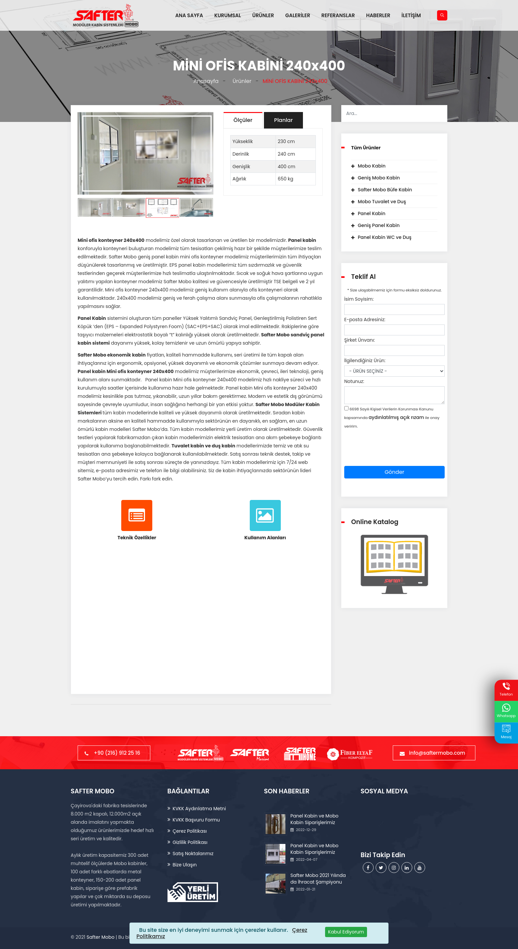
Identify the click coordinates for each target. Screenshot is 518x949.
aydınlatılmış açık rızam (396, 417)
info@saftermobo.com (434, 752)
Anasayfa (205, 81)
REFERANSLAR (338, 15)
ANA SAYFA (189, 15)
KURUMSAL (227, 15)
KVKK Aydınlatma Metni (199, 808)
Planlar (283, 120)
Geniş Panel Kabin (379, 225)
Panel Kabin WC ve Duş (384, 237)
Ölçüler (243, 120)
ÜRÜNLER (263, 15)
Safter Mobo (100, 937)
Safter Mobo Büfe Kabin (385, 189)
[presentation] (394, 453)
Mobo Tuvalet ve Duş (382, 201)
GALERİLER (297, 15)
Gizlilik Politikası (190, 842)
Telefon (506, 689)
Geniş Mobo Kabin (379, 177)
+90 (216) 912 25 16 (114, 752)
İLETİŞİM (411, 15)
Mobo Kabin (372, 166)
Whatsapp (506, 710)
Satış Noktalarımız (193, 853)
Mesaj (506, 732)
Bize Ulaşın (185, 864)
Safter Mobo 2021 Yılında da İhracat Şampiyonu (318, 878)
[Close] (346, 932)
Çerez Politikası (190, 831)
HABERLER (378, 15)
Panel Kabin (372, 213)
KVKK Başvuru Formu (196, 819)
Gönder (394, 472)
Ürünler (240, 81)
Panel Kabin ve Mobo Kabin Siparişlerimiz (314, 819)
